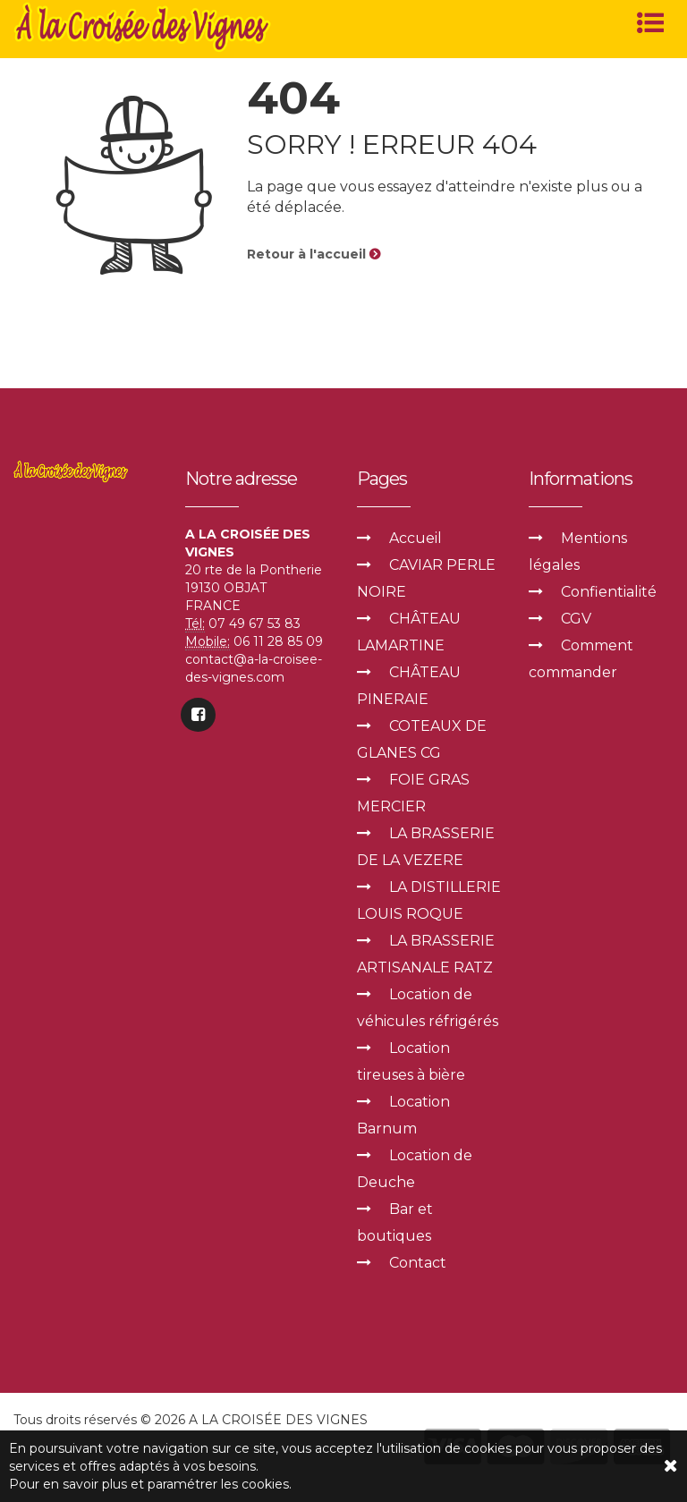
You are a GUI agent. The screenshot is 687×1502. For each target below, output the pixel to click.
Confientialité (609, 591)
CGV (576, 618)
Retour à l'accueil (313, 254)
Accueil (415, 538)
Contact (417, 1262)
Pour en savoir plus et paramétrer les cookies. (150, 1484)
